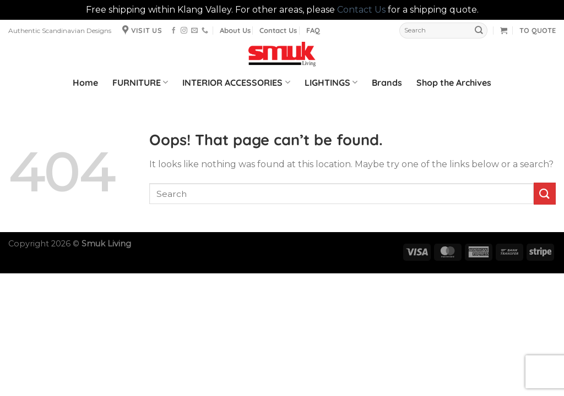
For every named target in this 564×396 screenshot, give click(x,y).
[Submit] (478, 30)
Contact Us (361, 9)
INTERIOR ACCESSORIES (236, 82)
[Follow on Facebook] (173, 31)
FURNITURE (140, 82)
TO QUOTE (537, 30)
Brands (387, 82)
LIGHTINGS (331, 82)
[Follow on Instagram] (184, 31)
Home (85, 82)
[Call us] (205, 31)
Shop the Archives (453, 82)
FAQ (313, 30)
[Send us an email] (194, 31)
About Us (235, 30)
